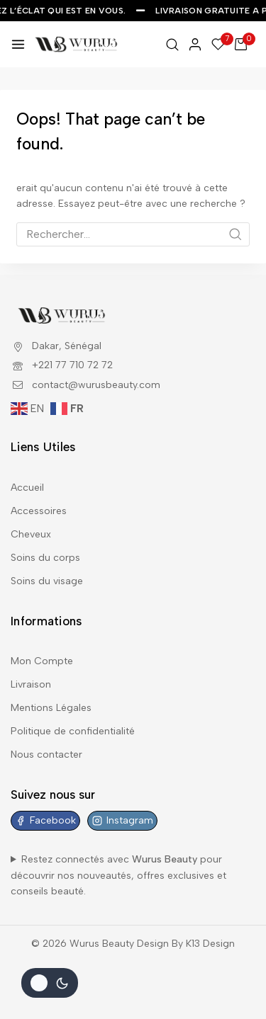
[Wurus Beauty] (76, 44)
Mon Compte (42, 661)
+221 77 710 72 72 (72, 365)
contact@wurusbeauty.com (96, 385)
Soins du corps (45, 558)
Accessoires (39, 511)
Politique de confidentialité (73, 731)
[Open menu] (18, 44)
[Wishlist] (218, 44)
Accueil (27, 488)
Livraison (31, 684)
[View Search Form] (172, 44)
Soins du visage (47, 581)
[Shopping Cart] (245, 44)
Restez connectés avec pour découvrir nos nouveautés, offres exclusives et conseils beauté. (118, 875)
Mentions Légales (51, 708)
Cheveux (31, 534)
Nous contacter (46, 754)
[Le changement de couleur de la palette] (49, 983)
